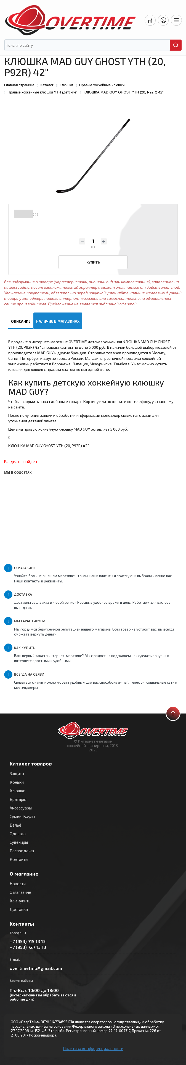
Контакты (19, 859)
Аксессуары (21, 807)
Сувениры (19, 842)
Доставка (19, 909)
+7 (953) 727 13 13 (28, 947)
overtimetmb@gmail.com (36, 968)
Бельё (15, 824)
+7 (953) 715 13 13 (28, 941)
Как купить (20, 900)
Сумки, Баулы (22, 816)
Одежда (18, 833)
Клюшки (17, 790)
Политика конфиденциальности (93, 1048)
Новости (18, 883)
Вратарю (18, 799)
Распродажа (22, 850)
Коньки (17, 782)
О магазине (20, 892)
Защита (17, 773)
